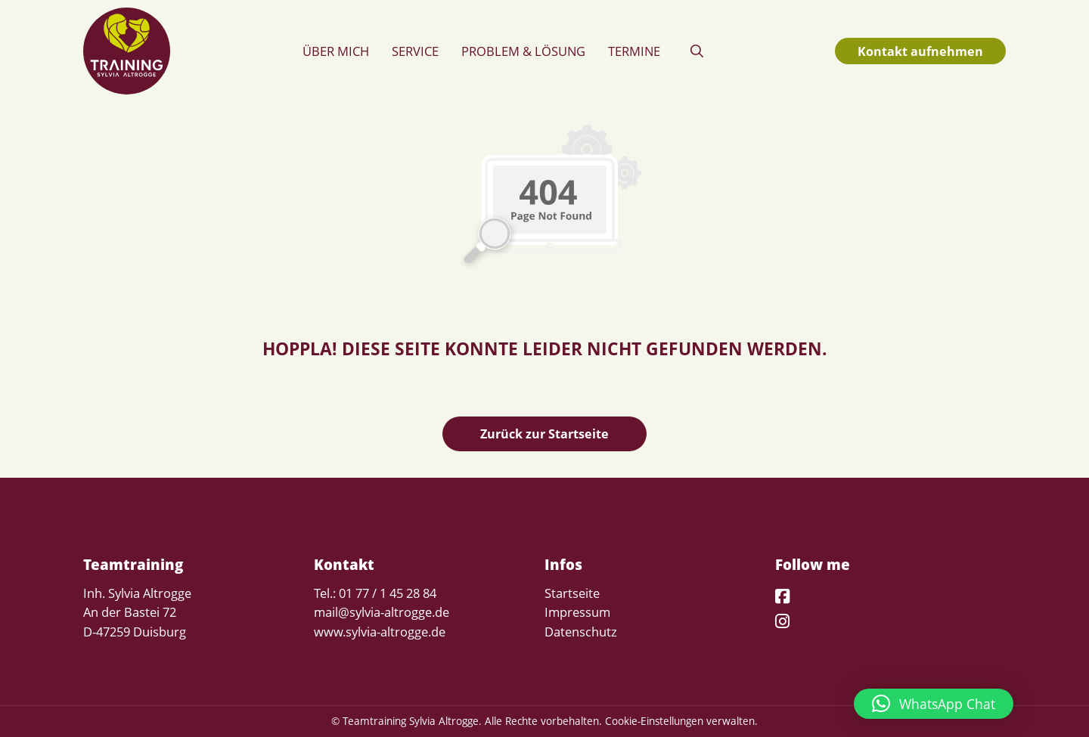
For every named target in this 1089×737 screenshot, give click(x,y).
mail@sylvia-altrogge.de (381, 612)
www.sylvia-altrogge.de (379, 631)
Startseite (572, 593)
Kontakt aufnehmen (920, 51)
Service (415, 51)
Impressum (577, 612)
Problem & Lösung (523, 51)
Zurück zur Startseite (544, 433)
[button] (697, 51)
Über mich (335, 51)
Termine (634, 51)
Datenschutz (580, 631)
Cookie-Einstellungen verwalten (680, 721)
